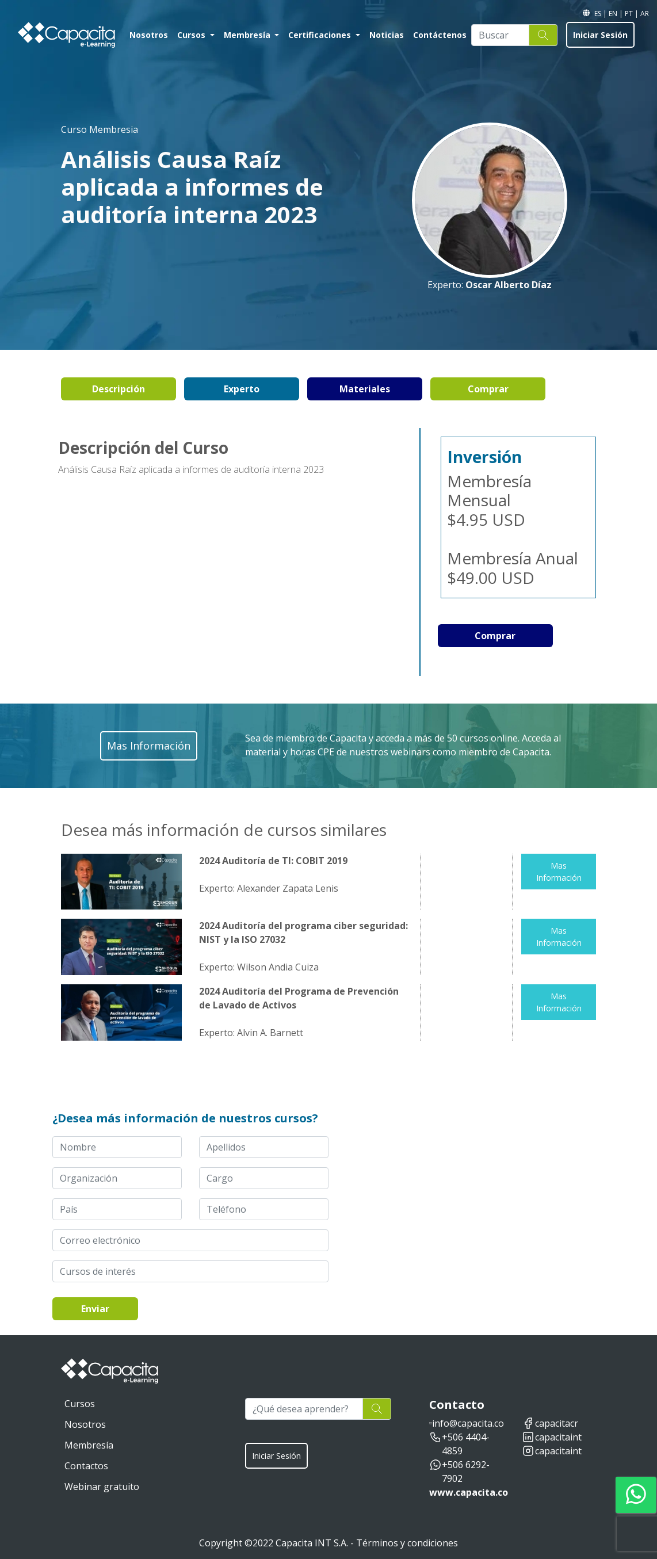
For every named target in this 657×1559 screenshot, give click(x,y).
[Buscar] (500, 35)
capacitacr (556, 1423)
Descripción (118, 389)
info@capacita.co (468, 1423)
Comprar (488, 389)
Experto (241, 389)
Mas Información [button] (148, 745)
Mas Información (559, 871)
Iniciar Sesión (600, 34)
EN (614, 13)
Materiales (364, 389)
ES (598, 13)
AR (644, 13)
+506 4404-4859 (466, 1444)
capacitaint (558, 1437)
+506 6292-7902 (466, 1471)
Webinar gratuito (101, 1486)
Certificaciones (320, 34)
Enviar (95, 1308)
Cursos (192, 34)
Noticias (386, 34)
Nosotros (148, 34)
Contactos (86, 1465)
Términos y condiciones (407, 1543)
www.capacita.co (468, 1492)
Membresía (248, 34)
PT (630, 13)
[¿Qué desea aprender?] (304, 1409)
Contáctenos (440, 34)
